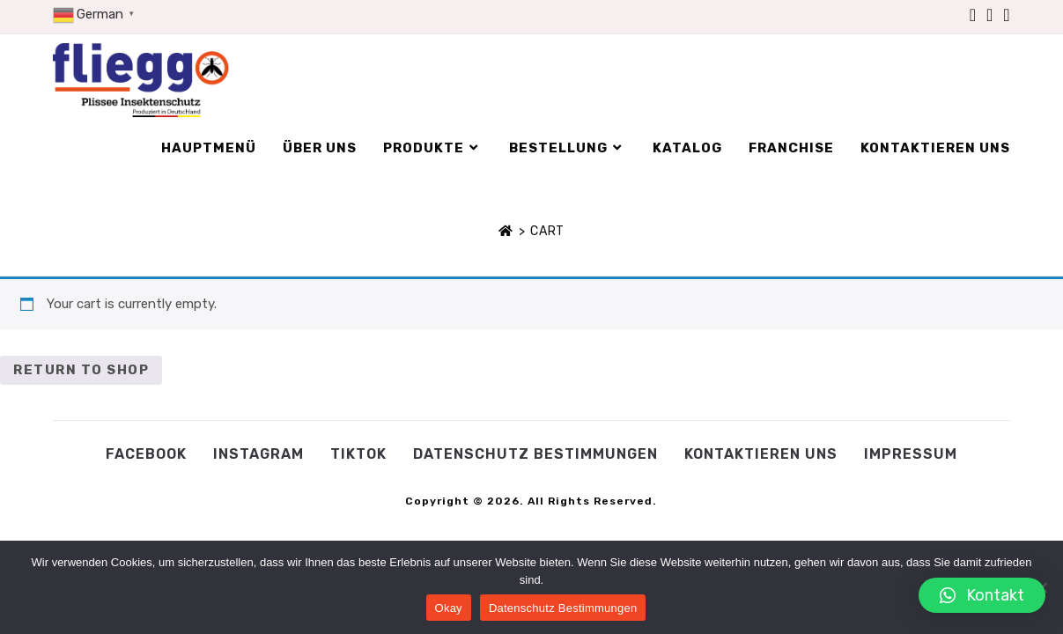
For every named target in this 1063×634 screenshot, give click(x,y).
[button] (982, 595)
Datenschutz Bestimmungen (535, 454)
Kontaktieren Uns (761, 454)
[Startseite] (505, 231)
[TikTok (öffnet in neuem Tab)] (1003, 15)
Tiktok (358, 454)
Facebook (146, 454)
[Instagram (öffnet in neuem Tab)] (989, 15)
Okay (448, 608)
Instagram (258, 454)
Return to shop (81, 370)
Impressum (910, 454)
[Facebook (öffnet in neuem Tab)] (972, 15)
